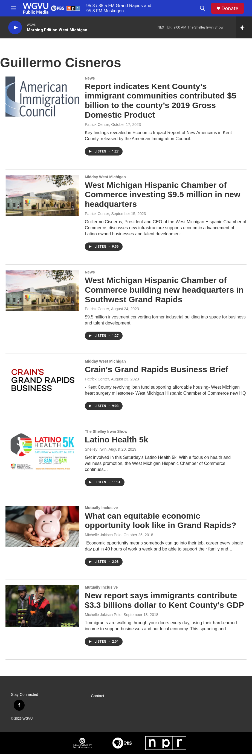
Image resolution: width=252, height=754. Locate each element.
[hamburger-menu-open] (13, 8)
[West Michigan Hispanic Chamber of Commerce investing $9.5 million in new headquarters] (42, 195)
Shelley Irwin (95, 449)
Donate (229, 8)
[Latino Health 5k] (42, 450)
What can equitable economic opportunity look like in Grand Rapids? (160, 520)
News (90, 78)
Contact (97, 696)
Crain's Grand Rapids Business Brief (156, 369)
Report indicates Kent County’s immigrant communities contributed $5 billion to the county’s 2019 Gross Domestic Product (160, 100)
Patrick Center (97, 124)
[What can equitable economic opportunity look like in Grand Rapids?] (42, 526)
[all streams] (244, 27)
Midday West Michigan (105, 177)
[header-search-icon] (202, 8)
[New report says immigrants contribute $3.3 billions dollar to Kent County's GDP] (42, 605)
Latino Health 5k (116, 439)
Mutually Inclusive (101, 508)
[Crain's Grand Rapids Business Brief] (42, 379)
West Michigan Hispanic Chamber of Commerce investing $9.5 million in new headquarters (163, 194)
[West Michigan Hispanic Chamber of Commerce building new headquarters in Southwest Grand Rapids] (42, 290)
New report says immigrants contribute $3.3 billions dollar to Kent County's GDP (164, 600)
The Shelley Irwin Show (106, 431)
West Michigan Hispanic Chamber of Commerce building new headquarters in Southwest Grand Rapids (164, 290)
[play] (15, 27)
